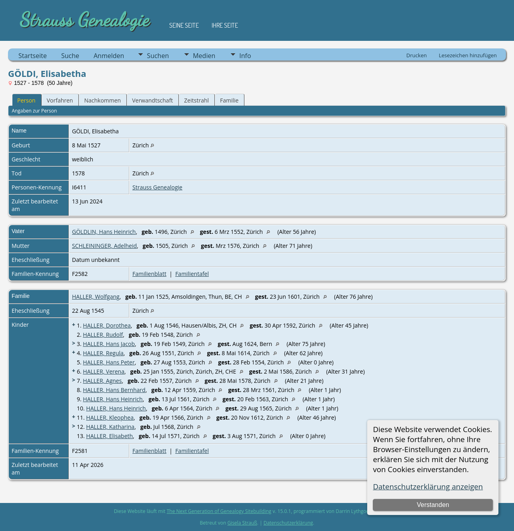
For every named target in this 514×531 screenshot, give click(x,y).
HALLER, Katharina (110, 426)
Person (26, 100)
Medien (204, 55)
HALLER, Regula (103, 353)
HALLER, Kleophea (110, 417)
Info (245, 55)
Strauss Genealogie (157, 187)
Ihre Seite (225, 25)
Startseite (32, 55)
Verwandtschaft (152, 100)
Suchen (158, 55)
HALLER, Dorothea (106, 325)
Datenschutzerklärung (288, 522)
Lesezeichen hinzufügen (468, 55)
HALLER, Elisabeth (109, 436)
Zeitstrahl (196, 100)
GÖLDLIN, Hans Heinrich (104, 231)
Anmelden (109, 55)
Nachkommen (102, 100)
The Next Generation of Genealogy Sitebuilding (219, 511)
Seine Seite (184, 25)
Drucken (416, 55)
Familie (229, 100)
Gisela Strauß (242, 522)
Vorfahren (60, 100)
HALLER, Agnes (102, 380)
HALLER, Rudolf (103, 334)
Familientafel (192, 274)
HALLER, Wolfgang (96, 296)
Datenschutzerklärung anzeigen (428, 486)
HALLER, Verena (103, 371)
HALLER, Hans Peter (108, 362)
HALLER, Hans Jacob (109, 344)
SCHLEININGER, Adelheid (104, 245)
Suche (70, 55)
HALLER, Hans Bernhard (114, 390)
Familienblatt (149, 274)
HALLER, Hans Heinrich (112, 399)
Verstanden (433, 504)
